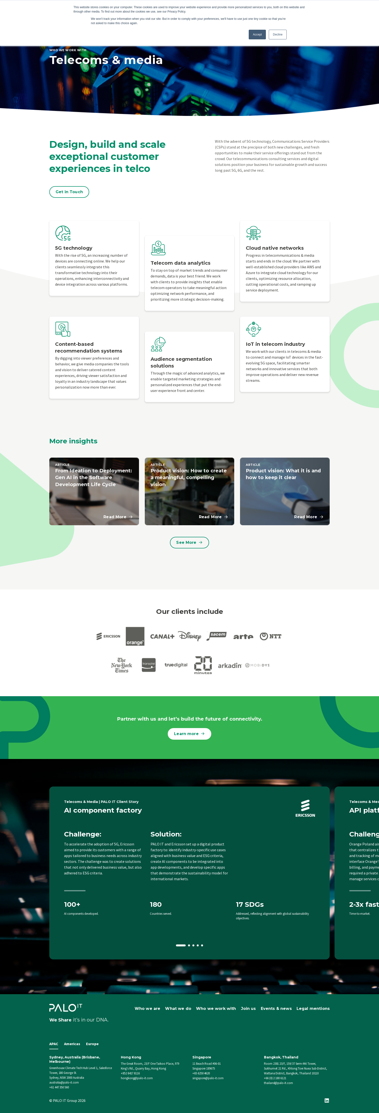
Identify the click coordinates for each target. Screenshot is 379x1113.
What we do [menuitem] (178, 1008)
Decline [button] (278, 34)
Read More (118, 517)
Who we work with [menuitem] (216, 1008)
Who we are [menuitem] (147, 1008)
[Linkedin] (327, 1100)
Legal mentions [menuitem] (313, 1008)
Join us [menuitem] (248, 1008)
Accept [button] (257, 34)
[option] (189, 873)
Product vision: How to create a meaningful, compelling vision (189, 477)
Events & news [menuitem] (276, 1008)
